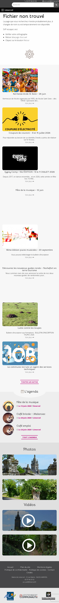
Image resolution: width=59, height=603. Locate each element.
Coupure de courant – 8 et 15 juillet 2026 (29, 132)
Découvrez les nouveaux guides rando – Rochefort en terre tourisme (29, 269)
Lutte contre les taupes (29, 327)
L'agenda (29, 391)
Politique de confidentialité (15, 570)
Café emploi (24, 426)
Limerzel (9, 10)
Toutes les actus (29, 382)
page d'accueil (21, 37)
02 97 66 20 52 (31, 1)
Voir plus (29, 103)
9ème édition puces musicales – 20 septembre (29, 249)
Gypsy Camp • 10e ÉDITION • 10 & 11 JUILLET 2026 (29, 171)
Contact (51, 570)
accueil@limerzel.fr (50, 1)
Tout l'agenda (29, 437)
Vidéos (30, 504)
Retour (26, 40)
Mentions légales (44, 567)
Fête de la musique (27, 402)
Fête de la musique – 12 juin (30, 190)
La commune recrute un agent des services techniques (29, 368)
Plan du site (25, 567)
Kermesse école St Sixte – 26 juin (29, 93)
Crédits (29, 573)
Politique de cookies (37, 570)
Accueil (10, 567)
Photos (29, 449)
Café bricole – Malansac (31, 414)
